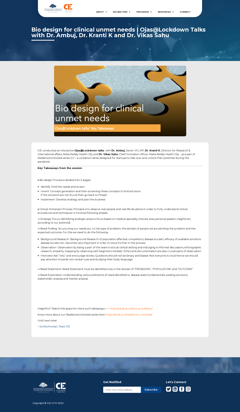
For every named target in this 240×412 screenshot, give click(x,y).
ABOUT (101, 11)
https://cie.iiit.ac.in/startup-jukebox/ (131, 308)
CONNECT (185, 12)
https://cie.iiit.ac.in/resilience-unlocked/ (128, 314)
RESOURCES (166, 11)
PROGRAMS (144, 11)
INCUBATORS (121, 11)
